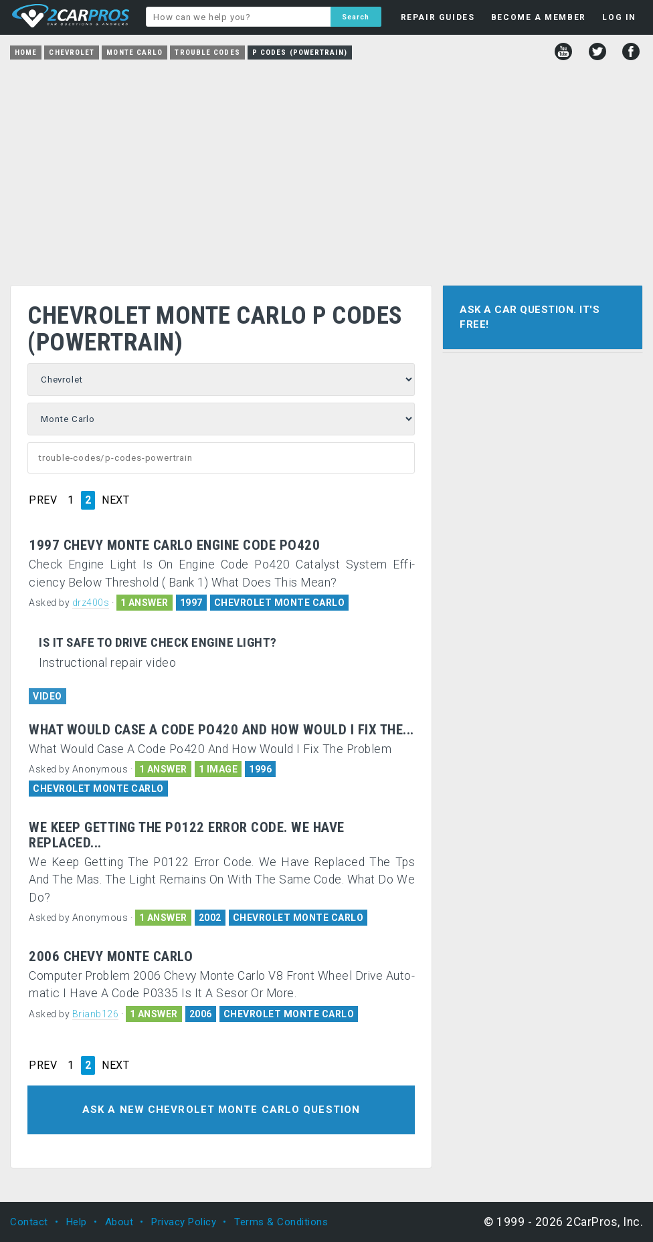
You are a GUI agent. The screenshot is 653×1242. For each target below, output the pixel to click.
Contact (29, 1222)
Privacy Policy (183, 1222)
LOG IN (619, 17)
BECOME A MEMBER (538, 17)
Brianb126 (95, 1014)
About (119, 1222)
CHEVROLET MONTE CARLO (279, 602)
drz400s (91, 602)
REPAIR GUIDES (438, 17)
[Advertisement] (326, 168)
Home (26, 52)
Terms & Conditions (281, 1222)
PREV (43, 500)
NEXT (115, 500)
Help (76, 1222)
